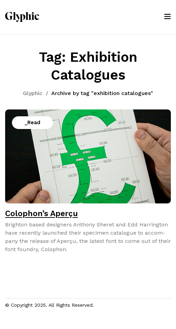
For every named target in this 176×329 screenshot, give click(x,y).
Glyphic (32, 93)
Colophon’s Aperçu (41, 213)
